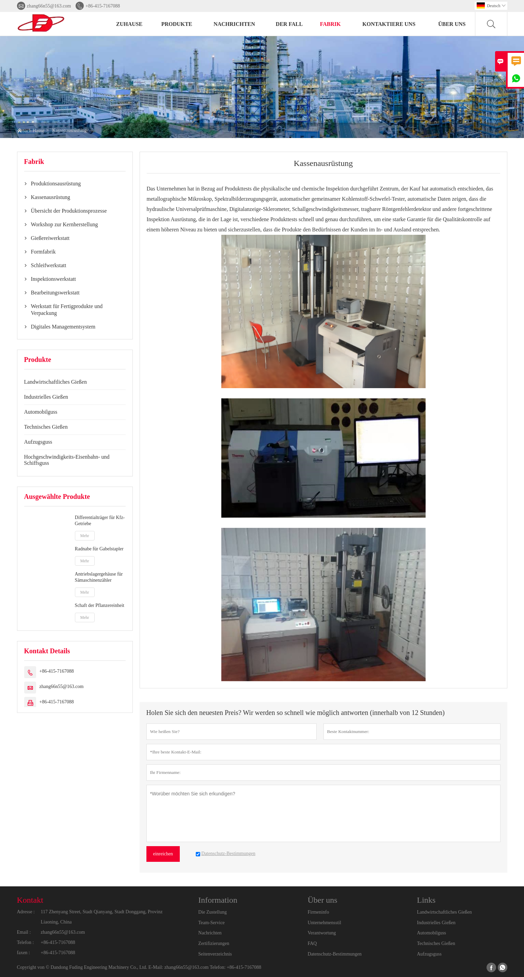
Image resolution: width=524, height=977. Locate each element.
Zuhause (129, 24)
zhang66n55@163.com (49, 6)
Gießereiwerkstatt (50, 238)
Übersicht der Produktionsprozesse (69, 211)
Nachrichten (234, 24)
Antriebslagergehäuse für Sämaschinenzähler (99, 577)
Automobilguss (41, 412)
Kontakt (30, 900)
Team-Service (211, 922)
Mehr (84, 535)
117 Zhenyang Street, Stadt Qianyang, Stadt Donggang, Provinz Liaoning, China (102, 917)
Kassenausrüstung (50, 197)
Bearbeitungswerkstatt (55, 292)
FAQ (312, 943)
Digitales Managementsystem (63, 327)
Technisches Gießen (46, 427)
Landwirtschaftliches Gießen (55, 382)
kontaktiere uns (388, 24)
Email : (24, 932)
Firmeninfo (318, 912)
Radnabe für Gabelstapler (99, 548)
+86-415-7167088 (102, 6)
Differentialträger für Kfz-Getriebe (100, 520)
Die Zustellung (212, 912)
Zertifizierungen (213, 943)
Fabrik (330, 24)
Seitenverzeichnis (215, 954)
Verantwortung (321, 932)
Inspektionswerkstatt (53, 279)
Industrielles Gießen (46, 397)
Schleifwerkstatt (48, 265)
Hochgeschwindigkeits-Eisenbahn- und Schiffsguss (67, 460)
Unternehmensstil (324, 922)
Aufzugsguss (38, 442)
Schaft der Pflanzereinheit (99, 605)
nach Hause (33, 130)
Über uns (451, 24)
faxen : (23, 952)
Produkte (176, 24)
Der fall (289, 24)
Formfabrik (43, 252)
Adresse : (26, 911)
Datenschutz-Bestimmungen (334, 954)
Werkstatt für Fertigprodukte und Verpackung (67, 309)
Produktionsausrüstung (56, 183)
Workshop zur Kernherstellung (64, 224)
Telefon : (25, 942)
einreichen (163, 853)
